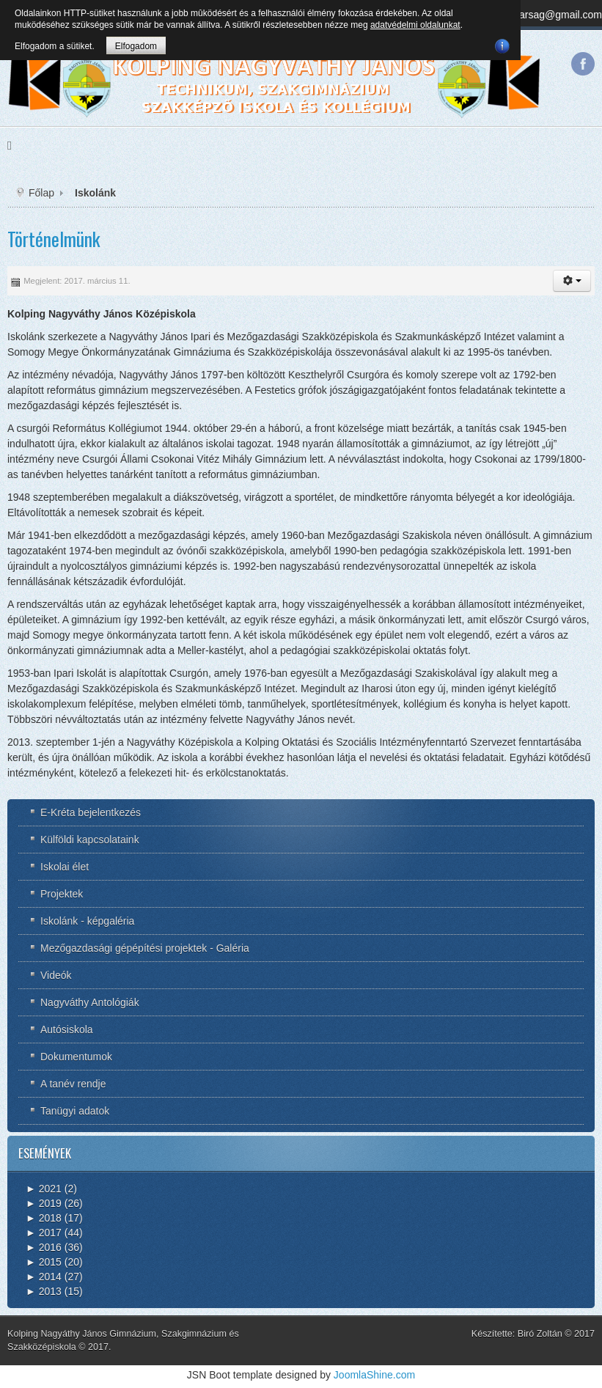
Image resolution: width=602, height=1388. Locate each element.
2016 (44, 1247)
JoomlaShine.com (374, 1375)
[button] (572, 281)
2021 (44, 1188)
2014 (44, 1276)
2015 (44, 1262)
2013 (44, 1291)
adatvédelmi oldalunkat (415, 25)
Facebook (583, 64)
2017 (44, 1232)
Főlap (41, 193)
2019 (44, 1203)
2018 (44, 1218)
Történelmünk (53, 238)
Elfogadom (136, 46)
